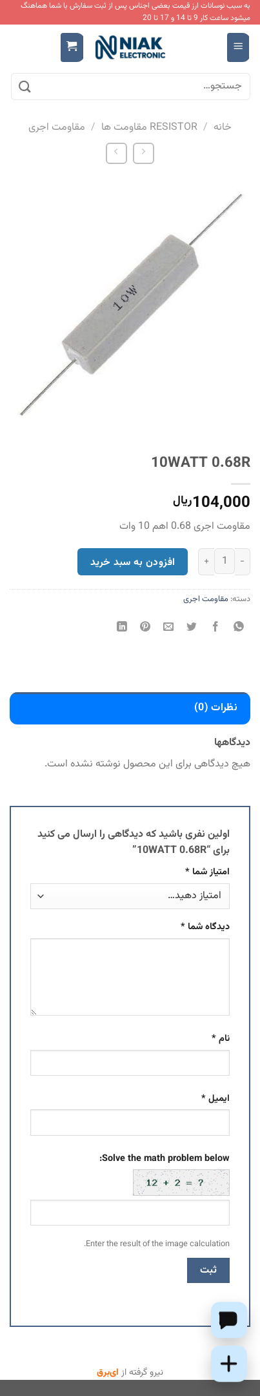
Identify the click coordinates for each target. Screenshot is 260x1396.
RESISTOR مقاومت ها (149, 127)
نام (221, 1038)
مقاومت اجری (56, 127)
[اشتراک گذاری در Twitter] (192, 628)
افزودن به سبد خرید (132, 562)
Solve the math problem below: (164, 1173)
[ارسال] (25, 86)
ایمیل (215, 1098)
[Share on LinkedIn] (122, 628)
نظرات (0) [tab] (215, 708)
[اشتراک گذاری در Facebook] (215, 628)
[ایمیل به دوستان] (168, 628)
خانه (223, 127)
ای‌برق (108, 1373)
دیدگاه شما (205, 926)
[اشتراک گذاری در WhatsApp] (238, 628)
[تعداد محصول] (224, 561)
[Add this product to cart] (229, 1364)
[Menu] (238, 48)
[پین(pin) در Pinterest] (145, 628)
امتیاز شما (207, 872)
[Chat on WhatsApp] (229, 1320)
